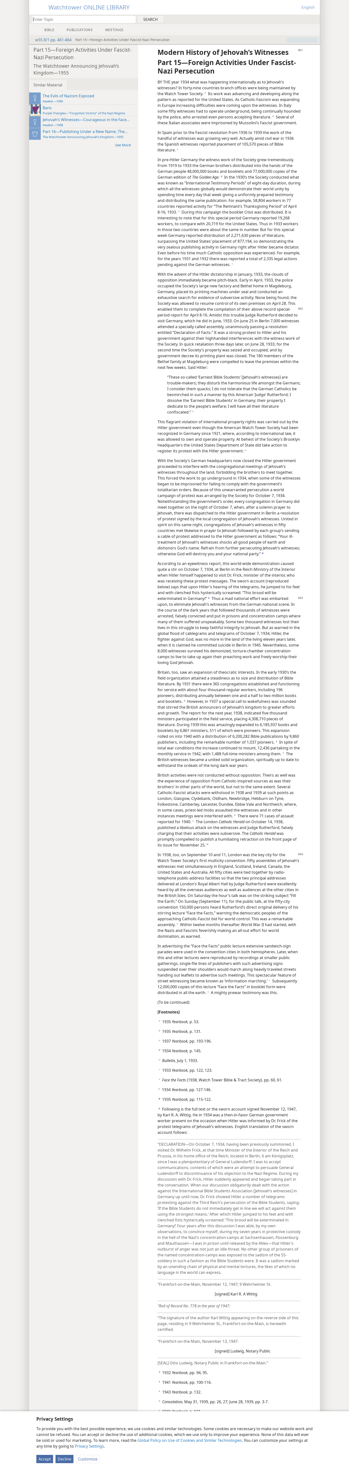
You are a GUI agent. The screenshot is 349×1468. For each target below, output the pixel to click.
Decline (64, 1459)
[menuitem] (314, 19)
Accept (45, 1459)
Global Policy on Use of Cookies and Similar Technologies (189, 1440)
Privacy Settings (89, 1446)
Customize (87, 1459)
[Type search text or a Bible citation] (81, 19)
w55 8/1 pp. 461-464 (50, 39)
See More (125, 144)
